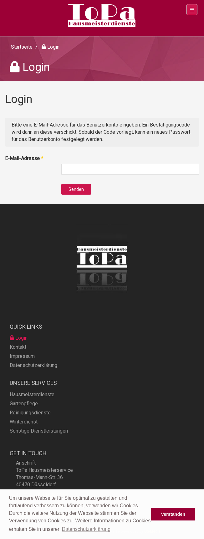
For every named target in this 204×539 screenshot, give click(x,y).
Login (19, 347)
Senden (76, 189)
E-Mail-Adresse (24, 158)
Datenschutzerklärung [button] (86, 529)
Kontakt (18, 356)
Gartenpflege (24, 415)
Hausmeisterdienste (32, 405)
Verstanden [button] (173, 514)
